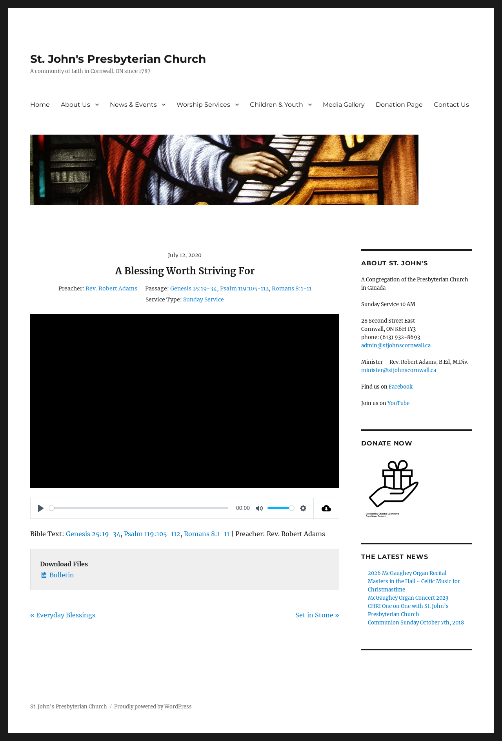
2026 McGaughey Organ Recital (407, 573)
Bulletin (57, 574)
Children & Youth (276, 104)
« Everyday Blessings (62, 615)
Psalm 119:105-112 (244, 288)
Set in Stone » (317, 615)
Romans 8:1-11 (291, 288)
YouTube (398, 403)
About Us (75, 104)
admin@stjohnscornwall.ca (396, 345)
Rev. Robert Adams (111, 288)
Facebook (401, 386)
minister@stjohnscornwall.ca (398, 370)
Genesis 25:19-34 (193, 288)
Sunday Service (203, 299)
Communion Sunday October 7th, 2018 (416, 622)
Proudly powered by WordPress (153, 706)
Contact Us (451, 104)
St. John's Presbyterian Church (118, 59)
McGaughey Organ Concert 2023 (408, 598)
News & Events (133, 104)
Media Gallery (344, 104)
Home (40, 104)
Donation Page (399, 104)
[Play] (41, 508)
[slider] (138, 508)
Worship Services (203, 104)
